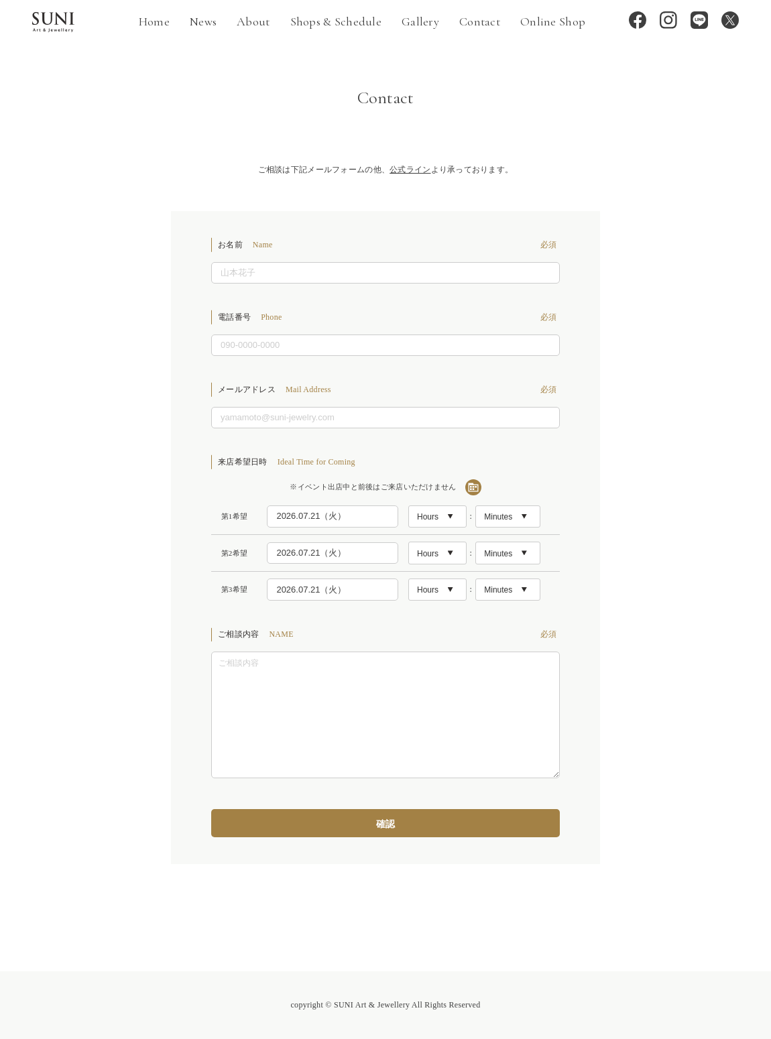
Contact (479, 21)
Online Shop (552, 21)
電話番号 (389, 317)
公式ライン (410, 169)
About (253, 21)
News (203, 21)
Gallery (420, 21)
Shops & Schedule (335, 21)
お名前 (389, 244)
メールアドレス (389, 389)
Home (154, 21)
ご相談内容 (389, 634)
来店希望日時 (286, 462)
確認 (385, 823)
